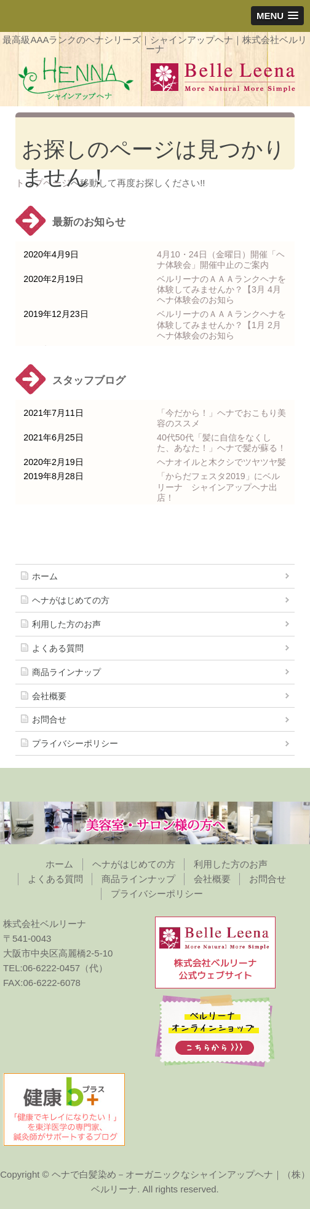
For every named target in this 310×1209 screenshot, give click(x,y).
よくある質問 (58, 648)
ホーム (45, 576)
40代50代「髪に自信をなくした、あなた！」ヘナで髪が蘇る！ (221, 442)
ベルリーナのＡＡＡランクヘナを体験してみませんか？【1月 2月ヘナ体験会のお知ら (221, 324)
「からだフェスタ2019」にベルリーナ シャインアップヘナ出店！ (218, 486)
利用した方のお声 (66, 624)
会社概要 (49, 696)
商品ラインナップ (66, 672)
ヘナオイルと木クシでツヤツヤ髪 (221, 462)
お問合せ (49, 719)
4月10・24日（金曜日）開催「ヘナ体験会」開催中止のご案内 (221, 259)
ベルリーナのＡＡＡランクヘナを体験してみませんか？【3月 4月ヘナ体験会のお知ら (221, 289)
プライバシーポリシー (75, 743)
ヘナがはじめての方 (70, 600)
